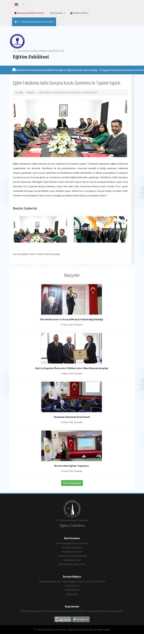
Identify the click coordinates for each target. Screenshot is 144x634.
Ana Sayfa (19, 92)
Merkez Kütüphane (72, 547)
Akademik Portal (72, 560)
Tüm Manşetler (72, 483)
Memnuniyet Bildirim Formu (29, 13)
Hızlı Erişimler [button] (57, 13)
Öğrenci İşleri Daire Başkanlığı (72, 556)
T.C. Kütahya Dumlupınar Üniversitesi (34, 21)
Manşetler (31, 92)
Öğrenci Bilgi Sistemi (72, 551)
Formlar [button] (136, 73)
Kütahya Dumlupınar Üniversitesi (72, 543)
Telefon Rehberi (79, 13)
